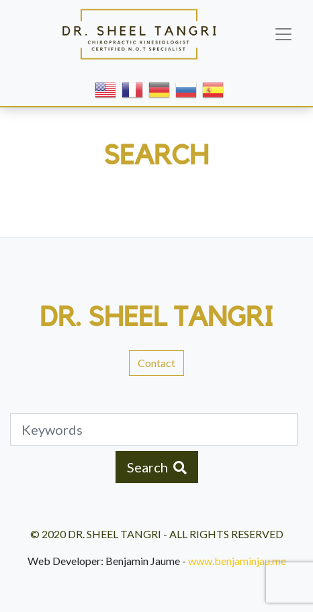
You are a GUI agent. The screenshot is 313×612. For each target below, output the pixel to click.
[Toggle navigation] (283, 34)
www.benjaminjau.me (237, 560)
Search (157, 467)
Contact (156, 362)
